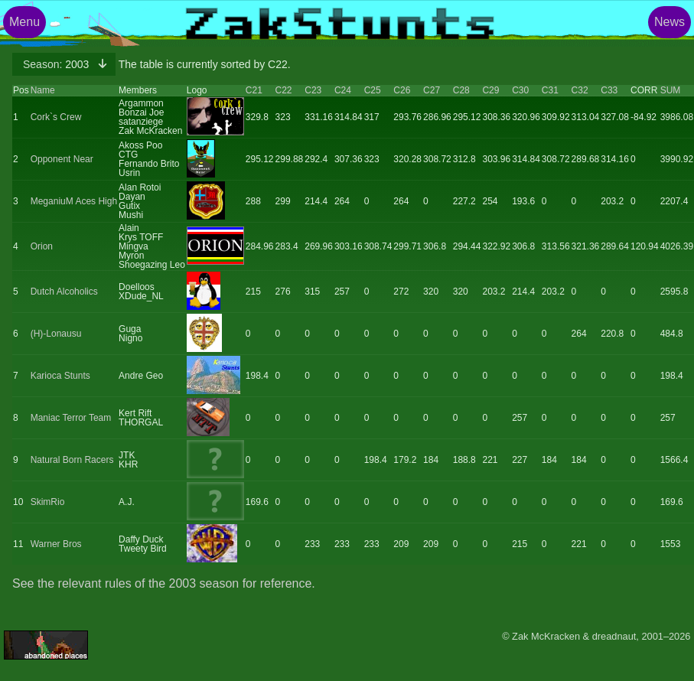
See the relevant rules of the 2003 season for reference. (163, 583)
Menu (24, 21)
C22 (283, 90)
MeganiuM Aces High (74, 201)
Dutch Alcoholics (64, 291)
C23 (313, 90)
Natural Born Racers (72, 460)
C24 (342, 90)
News (669, 21)
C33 (609, 90)
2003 (57, 64)
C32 (580, 90)
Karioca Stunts (60, 375)
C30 (520, 90)
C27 (431, 90)
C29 (490, 90)
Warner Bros (56, 544)
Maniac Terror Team (71, 417)
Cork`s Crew (56, 117)
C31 (550, 90)
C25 (372, 90)
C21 (254, 90)
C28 (461, 90)
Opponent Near (62, 159)
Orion (42, 246)
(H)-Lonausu (56, 333)
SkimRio (48, 502)
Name (43, 90)
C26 (401, 90)
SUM (670, 90)
